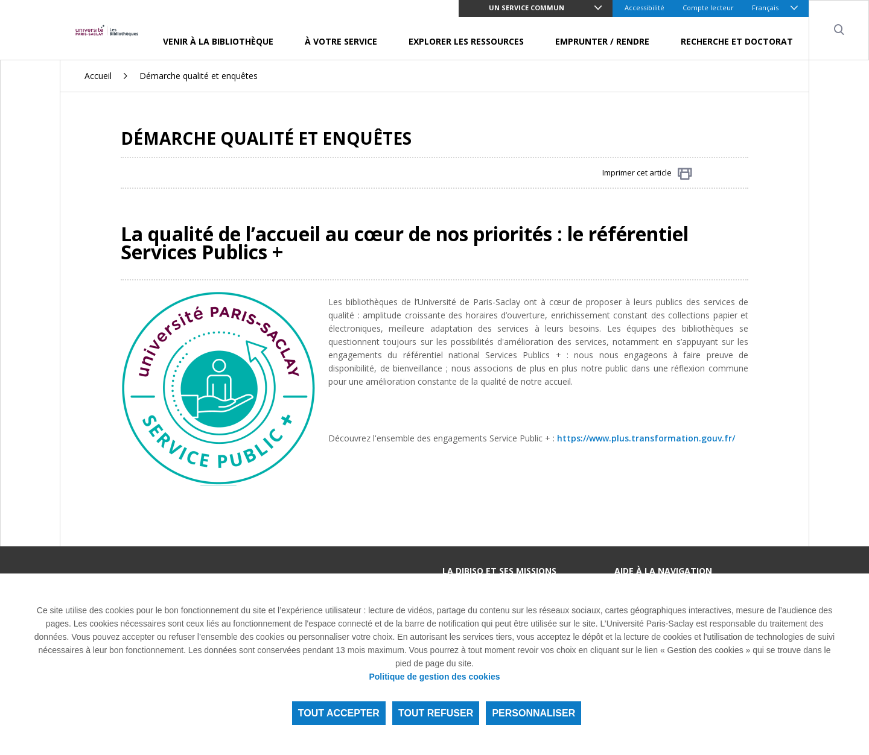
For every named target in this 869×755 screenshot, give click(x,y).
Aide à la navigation (663, 571)
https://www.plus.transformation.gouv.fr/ (646, 438)
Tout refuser (435, 713)
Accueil (98, 75)
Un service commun (526, 7)
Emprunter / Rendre (602, 41)
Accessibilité (644, 7)
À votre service (341, 41)
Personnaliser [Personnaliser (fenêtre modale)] (533, 713)
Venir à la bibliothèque (218, 41)
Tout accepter (339, 713)
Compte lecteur (708, 7)
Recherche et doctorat (737, 41)
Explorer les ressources (466, 41)
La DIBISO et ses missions (499, 571)
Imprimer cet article (647, 173)
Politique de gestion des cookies (434, 676)
